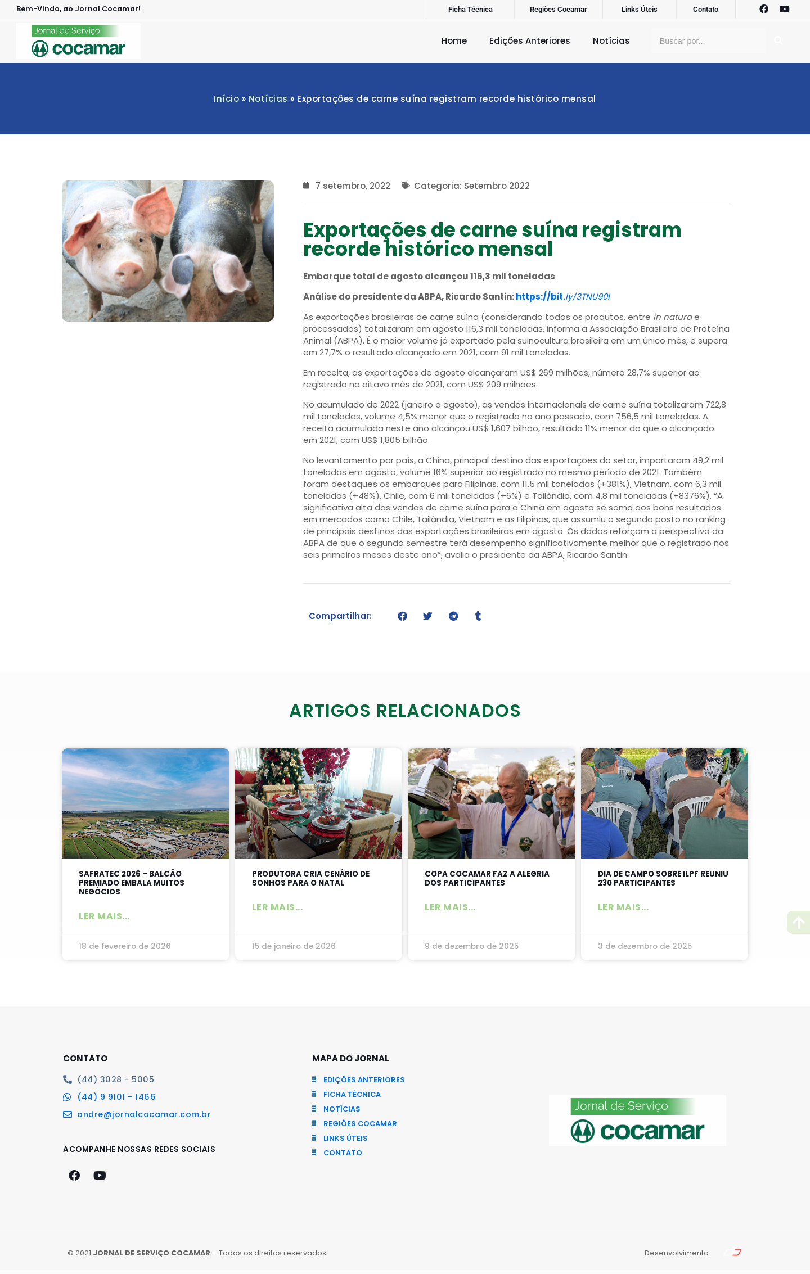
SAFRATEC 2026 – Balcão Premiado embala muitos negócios (138, 885)
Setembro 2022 (497, 186)
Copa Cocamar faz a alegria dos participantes (489, 880)
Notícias (611, 41)
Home (454, 41)
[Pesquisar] (778, 40)
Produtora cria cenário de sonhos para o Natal (318, 880)
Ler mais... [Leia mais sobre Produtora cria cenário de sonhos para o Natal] (277, 910)
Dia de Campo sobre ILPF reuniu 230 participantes (658, 880)
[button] (402, 616)
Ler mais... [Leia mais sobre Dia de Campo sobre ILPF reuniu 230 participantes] (623, 910)
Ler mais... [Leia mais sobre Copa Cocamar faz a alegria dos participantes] (450, 910)
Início (226, 99)
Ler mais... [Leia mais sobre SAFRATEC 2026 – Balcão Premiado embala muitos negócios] (104, 920)
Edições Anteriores (529, 41)
